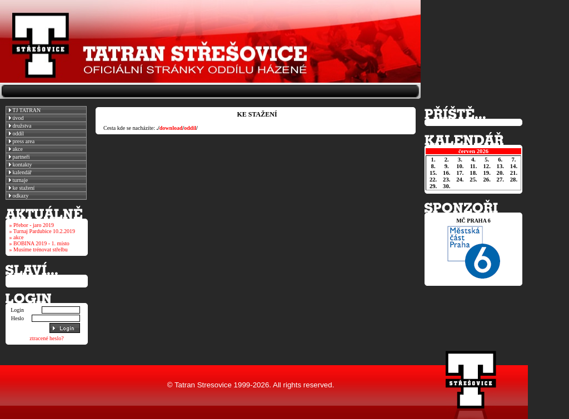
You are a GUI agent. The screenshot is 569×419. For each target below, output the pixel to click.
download (171, 128)
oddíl (16, 133)
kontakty (20, 164)
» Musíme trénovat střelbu (38, 249)
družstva (20, 126)
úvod (16, 118)
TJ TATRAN (25, 110)
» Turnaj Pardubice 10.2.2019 (42, 231)
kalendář (20, 172)
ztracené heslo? (46, 338)
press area (21, 141)
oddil (190, 128)
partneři (19, 157)
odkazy (18, 196)
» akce (16, 237)
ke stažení (21, 188)
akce (16, 149)
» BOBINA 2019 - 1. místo (39, 243)
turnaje (18, 180)
